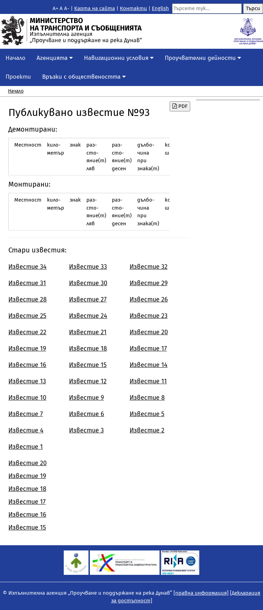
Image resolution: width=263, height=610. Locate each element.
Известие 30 (88, 283)
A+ (55, 8)
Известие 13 (27, 381)
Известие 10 (27, 397)
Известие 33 (88, 267)
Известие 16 (27, 365)
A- (66, 8)
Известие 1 (25, 447)
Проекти (18, 76)
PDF (179, 106)
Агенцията (55, 58)
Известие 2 (147, 430)
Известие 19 (27, 348)
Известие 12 (88, 381)
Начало (15, 58)
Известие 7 (25, 414)
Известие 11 (148, 381)
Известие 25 (27, 316)
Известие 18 (88, 348)
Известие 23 (149, 316)
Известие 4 (26, 430)
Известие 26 (149, 299)
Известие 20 (149, 332)
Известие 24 (88, 316)
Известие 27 (88, 299)
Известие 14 (149, 365)
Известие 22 (27, 332)
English (160, 8)
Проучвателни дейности (203, 58)
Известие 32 (149, 267)
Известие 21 (88, 332)
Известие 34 (27, 267)
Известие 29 (149, 283)
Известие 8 (147, 397)
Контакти (133, 8)
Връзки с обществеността (84, 76)
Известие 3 (86, 430)
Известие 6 (86, 414)
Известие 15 (88, 365)
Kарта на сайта (94, 8)
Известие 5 (147, 414)
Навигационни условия (119, 58)
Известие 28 (27, 299)
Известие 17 (148, 348)
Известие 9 (86, 397)
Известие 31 (27, 283)
